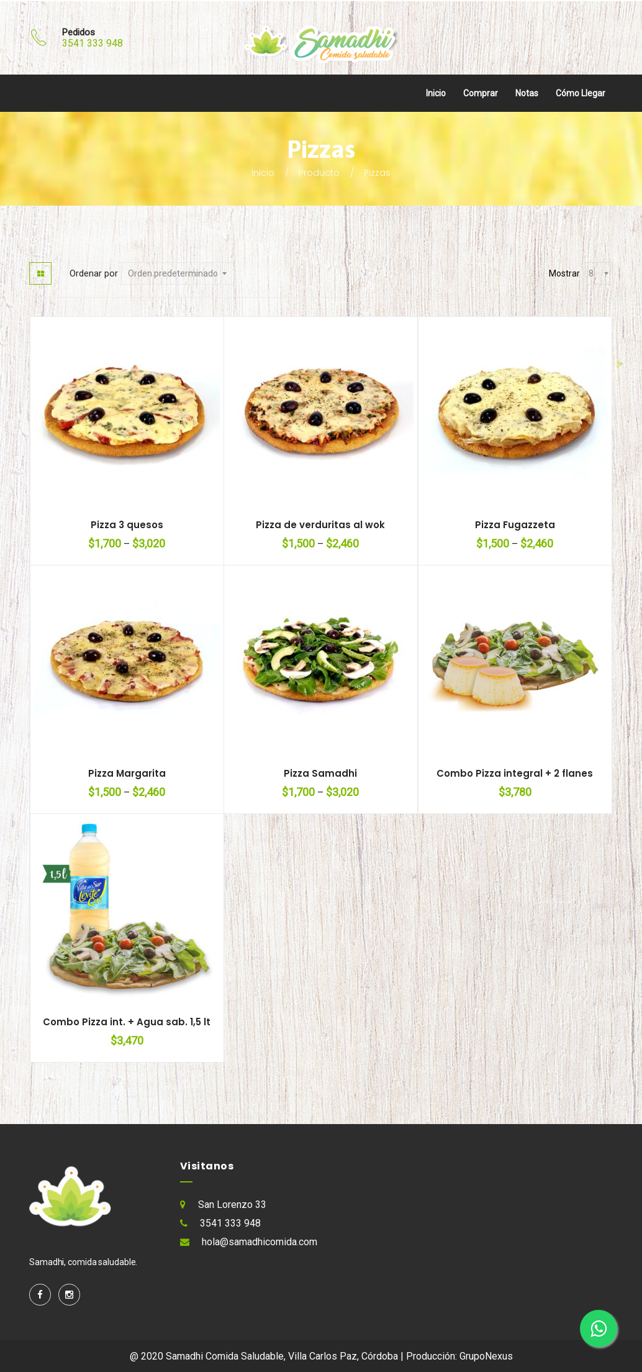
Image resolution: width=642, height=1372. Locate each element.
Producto (319, 173)
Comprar (480, 93)
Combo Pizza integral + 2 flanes (514, 773)
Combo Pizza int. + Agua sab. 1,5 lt (126, 1021)
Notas (526, 93)
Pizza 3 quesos (127, 524)
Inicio (436, 93)
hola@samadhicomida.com (259, 1242)
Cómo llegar (580, 93)
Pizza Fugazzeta (515, 524)
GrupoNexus (486, 1356)
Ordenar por (94, 273)
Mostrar (564, 273)
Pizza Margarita (127, 773)
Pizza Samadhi (320, 773)
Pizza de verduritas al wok (320, 524)
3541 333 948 (92, 43)
